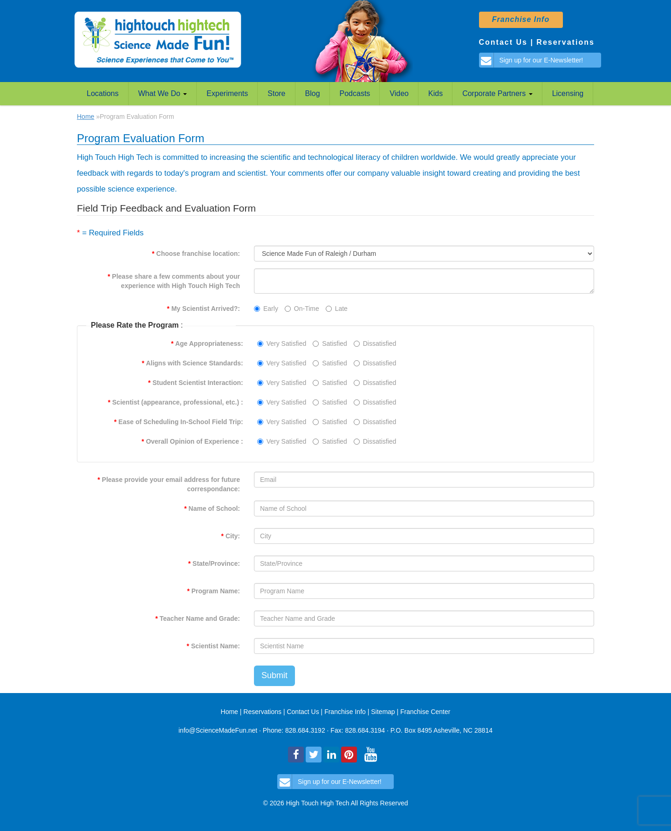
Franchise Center (425, 711)
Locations (103, 93)
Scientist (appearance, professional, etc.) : (175, 402)
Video (399, 93)
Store (276, 93)
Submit (274, 675)
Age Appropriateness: (207, 343)
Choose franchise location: (196, 253)
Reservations (565, 42)
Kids (435, 93)
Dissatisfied (375, 343)
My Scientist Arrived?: (203, 308)
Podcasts (355, 93)
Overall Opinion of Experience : (192, 441)
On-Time (302, 308)
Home (85, 116)
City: (230, 536)
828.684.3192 (305, 730)
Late (337, 308)
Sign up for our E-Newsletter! (531, 60)
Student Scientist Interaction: (195, 382)
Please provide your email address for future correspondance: (168, 484)
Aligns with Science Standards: (192, 363)
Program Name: (213, 591)
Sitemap (383, 711)
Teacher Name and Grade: (197, 618)
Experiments (227, 93)
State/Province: (214, 563)
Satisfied (330, 343)
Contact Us (503, 42)
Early (266, 308)
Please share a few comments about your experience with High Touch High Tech (174, 281)
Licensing (568, 93)
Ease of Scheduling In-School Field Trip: (178, 422)
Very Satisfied (282, 343)
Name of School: (212, 508)
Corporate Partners (497, 93)
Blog (312, 93)
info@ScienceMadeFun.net (217, 730)
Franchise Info (346, 711)
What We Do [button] (162, 93)
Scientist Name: (213, 646)
